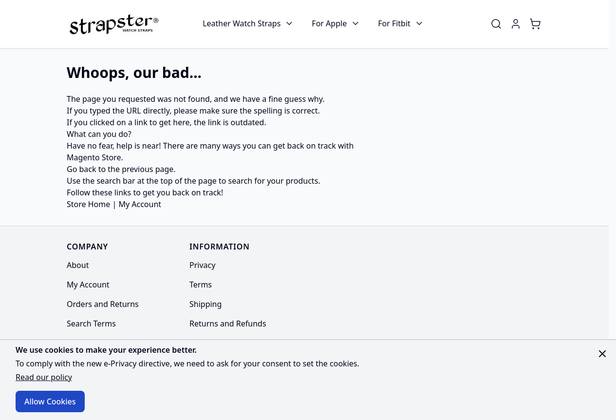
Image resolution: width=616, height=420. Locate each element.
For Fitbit (394, 23)
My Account (139, 204)
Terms (200, 284)
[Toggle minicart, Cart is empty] (535, 24)
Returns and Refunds (227, 323)
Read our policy (44, 377)
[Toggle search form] (496, 24)
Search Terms (91, 323)
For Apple (329, 23)
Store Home (88, 204)
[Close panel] (602, 353)
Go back (81, 169)
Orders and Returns (103, 304)
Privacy (202, 265)
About (78, 265)
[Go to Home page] (113, 24)
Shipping (205, 304)
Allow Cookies (50, 401)
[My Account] (515, 24)
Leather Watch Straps (241, 23)
